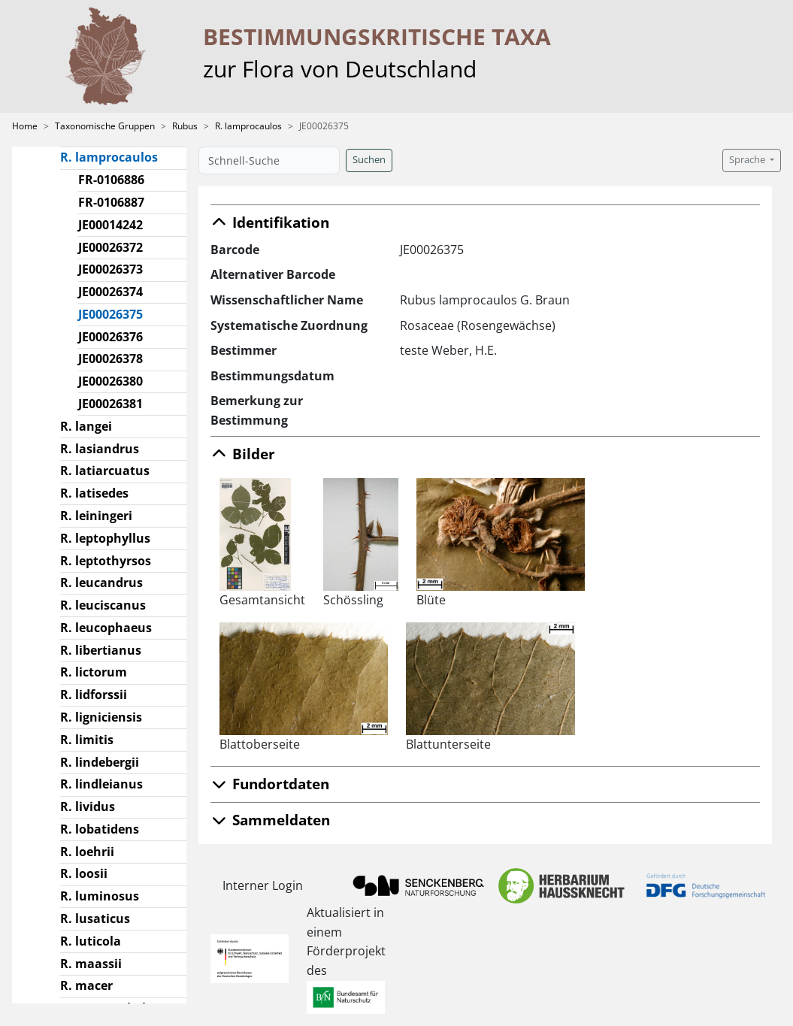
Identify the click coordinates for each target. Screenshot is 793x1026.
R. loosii (83, 873)
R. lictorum (93, 672)
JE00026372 (110, 247)
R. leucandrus (101, 582)
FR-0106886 (111, 179)
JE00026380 (110, 381)
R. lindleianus (101, 784)
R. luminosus (99, 896)
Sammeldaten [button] (270, 820)
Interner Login (262, 885)
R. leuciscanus (103, 605)
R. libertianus (100, 650)
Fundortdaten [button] (269, 783)
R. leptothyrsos (105, 560)
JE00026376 (110, 336)
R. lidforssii (93, 694)
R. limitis (87, 739)
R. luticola (90, 941)
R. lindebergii (99, 762)
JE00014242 (110, 224)
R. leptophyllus (105, 538)
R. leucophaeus (106, 627)
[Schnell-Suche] (269, 160)
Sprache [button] (748, 159)
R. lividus (87, 806)
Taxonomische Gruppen (105, 126)
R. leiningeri (96, 515)
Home (25, 126)
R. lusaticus (95, 918)
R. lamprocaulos (248, 126)
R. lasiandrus (99, 448)
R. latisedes (94, 493)
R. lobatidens (99, 829)
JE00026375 (116, 313)
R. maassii (91, 963)
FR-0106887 (111, 202)
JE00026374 (110, 291)
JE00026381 (110, 403)
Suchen (369, 159)
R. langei (86, 426)
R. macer (86, 985)
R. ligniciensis (101, 717)
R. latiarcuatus (105, 470)
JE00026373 (110, 269)
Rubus (185, 126)
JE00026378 (110, 358)
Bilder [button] (242, 453)
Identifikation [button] (269, 222)
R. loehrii (87, 851)
